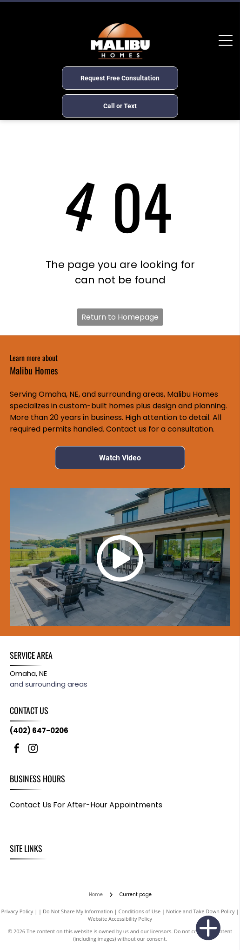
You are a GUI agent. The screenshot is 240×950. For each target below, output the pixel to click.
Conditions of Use (140, 911)
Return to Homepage (120, 317)
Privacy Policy (17, 911)
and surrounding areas (48, 684)
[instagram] (33, 749)
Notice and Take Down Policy (200, 911)
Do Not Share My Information (78, 911)
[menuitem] (22, 869)
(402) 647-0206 (39, 730)
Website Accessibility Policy (120, 918)
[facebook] (17, 749)
